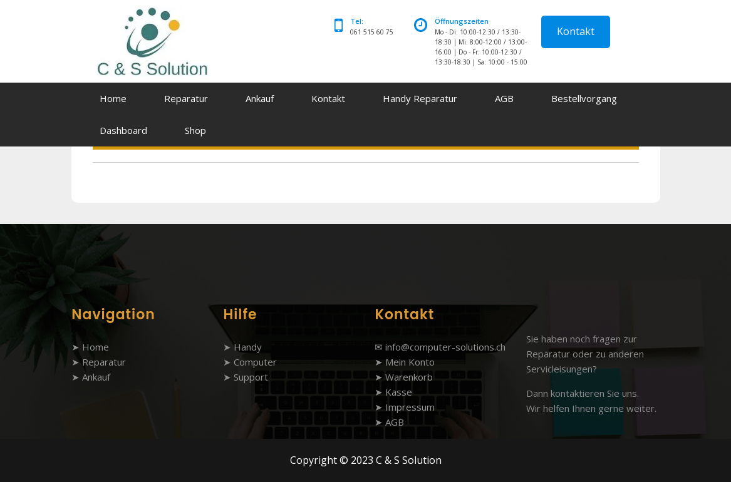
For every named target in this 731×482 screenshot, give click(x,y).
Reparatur (186, 98)
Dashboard (123, 130)
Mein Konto (410, 362)
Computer (255, 362)
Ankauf (260, 98)
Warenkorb (409, 377)
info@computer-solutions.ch (445, 347)
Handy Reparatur (420, 98)
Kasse (398, 392)
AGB (504, 98)
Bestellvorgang (584, 98)
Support (251, 377)
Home (113, 98)
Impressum (410, 407)
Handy (248, 347)
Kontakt (575, 31)
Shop (195, 130)
